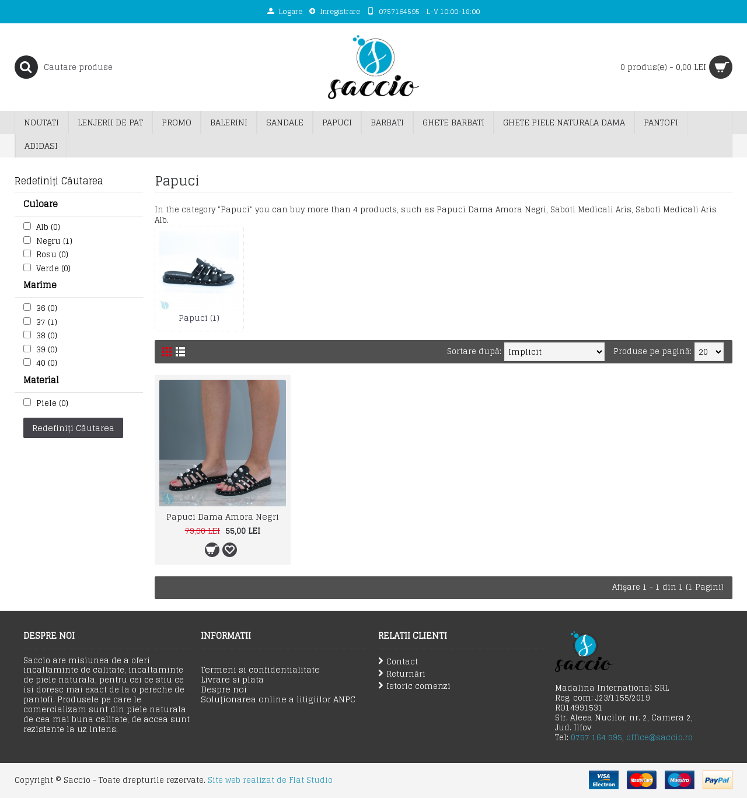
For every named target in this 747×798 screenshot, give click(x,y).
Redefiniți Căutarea (73, 428)
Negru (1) (54, 241)
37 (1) (46, 322)
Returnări (401, 674)
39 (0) (46, 349)
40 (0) (46, 363)
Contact (398, 661)
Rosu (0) (52, 254)
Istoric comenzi (414, 686)
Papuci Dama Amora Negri (222, 516)
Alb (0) (48, 227)
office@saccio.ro (659, 737)
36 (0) (46, 308)
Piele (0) (52, 403)
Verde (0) (53, 268)
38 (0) (46, 335)
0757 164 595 (596, 737)
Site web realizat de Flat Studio (270, 780)
